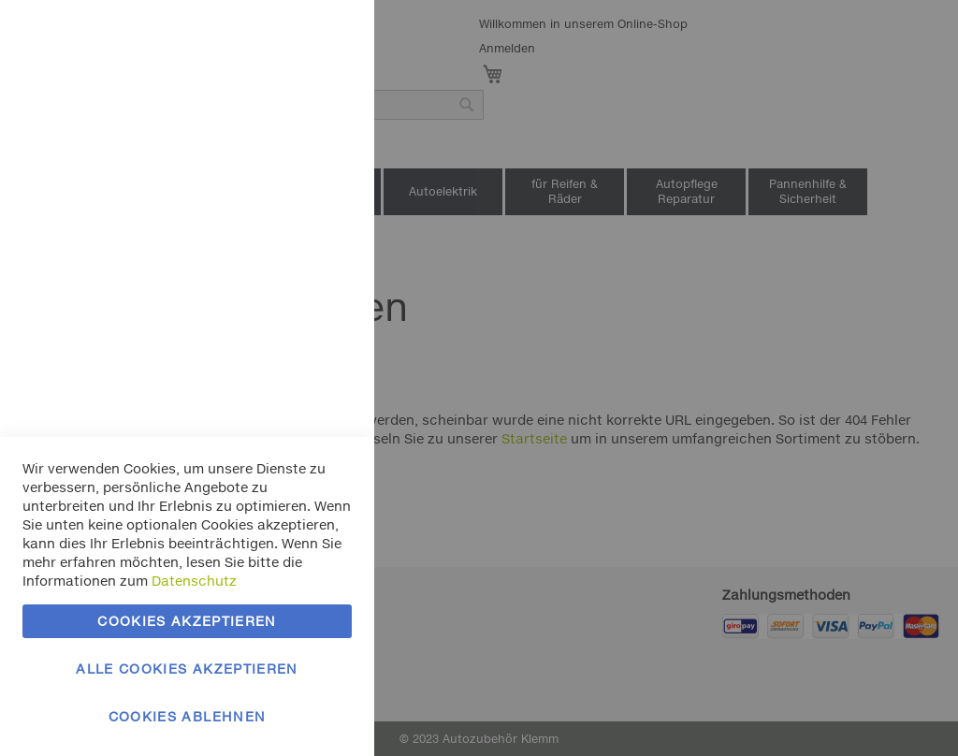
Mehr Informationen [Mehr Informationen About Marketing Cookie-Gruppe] (287, 428)
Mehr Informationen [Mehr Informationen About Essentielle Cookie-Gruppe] (287, 155)
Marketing (322, 235)
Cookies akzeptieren (187, 621)
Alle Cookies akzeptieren (187, 668)
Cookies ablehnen (188, 716)
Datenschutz (194, 581)
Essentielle (322, 37)
